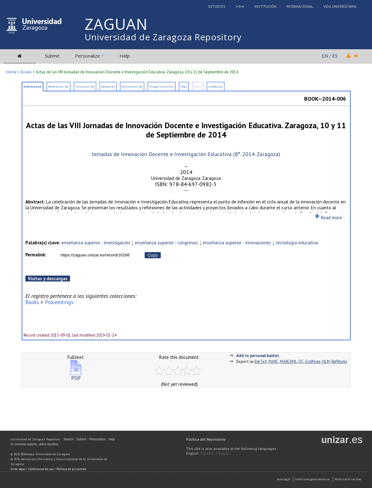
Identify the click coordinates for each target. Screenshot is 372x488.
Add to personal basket (257, 355)
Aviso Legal (283, 479)
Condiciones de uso (41, 469)
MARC (273, 361)
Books (26, 72)
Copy (153, 255)
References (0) (58, 87)
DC (301, 361)
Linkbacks (215, 87)
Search (68, 439)
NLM (326, 361)
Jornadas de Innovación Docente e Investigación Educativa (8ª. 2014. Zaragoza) (186, 154)
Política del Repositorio (205, 439)
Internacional (300, 6)
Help (125, 56)
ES (335, 56)
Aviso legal (18, 469)
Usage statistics (161, 87)
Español (207, 453)
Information (33, 87)
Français (223, 453)
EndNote (313, 361)
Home (11, 72)
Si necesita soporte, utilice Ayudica (34, 444)
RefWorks (339, 361)
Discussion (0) (132, 87)
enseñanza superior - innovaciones (237, 243)
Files (184, 87)
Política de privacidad (71, 469)
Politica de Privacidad (348, 479)
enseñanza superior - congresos (166, 243)
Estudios (216, 6)
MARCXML (288, 361)
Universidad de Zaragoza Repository (163, 37)
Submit (52, 56)
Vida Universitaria (340, 6)
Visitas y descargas (48, 278)
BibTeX (261, 361)
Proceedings (59, 302)
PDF (76, 375)
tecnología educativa (297, 243)
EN (325, 56)
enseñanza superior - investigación (95, 243)
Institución (265, 6)
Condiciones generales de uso (312, 479)
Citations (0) (85, 87)
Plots (198, 87)
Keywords (108, 87)
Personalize (87, 56)
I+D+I (240, 6)
